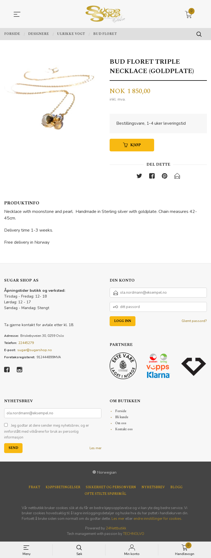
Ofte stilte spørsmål (105, 494)
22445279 (26, 343)
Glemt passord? (194, 321)
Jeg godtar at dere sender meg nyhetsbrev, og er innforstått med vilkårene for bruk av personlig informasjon (46, 432)
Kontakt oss (124, 429)
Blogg (176, 487)
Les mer (95, 448)
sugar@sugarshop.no (34, 350)
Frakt (34, 487)
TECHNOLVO (133, 534)
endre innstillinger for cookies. (158, 519)
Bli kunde (121, 417)
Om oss (120, 423)
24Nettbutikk (116, 528)
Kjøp (132, 145)
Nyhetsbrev (153, 487)
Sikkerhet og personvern (111, 487)
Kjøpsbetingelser (63, 487)
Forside (120, 411)
